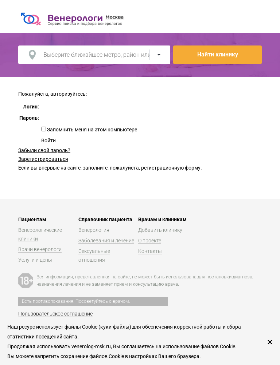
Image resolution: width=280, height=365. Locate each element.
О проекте (149, 240)
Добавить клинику (160, 230)
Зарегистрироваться (43, 159)
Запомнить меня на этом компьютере (91, 129)
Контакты (150, 251)
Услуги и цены (35, 260)
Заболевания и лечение (106, 240)
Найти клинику (217, 54)
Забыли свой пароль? (44, 150)
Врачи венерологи (40, 249)
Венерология (93, 230)
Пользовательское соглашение (55, 314)
